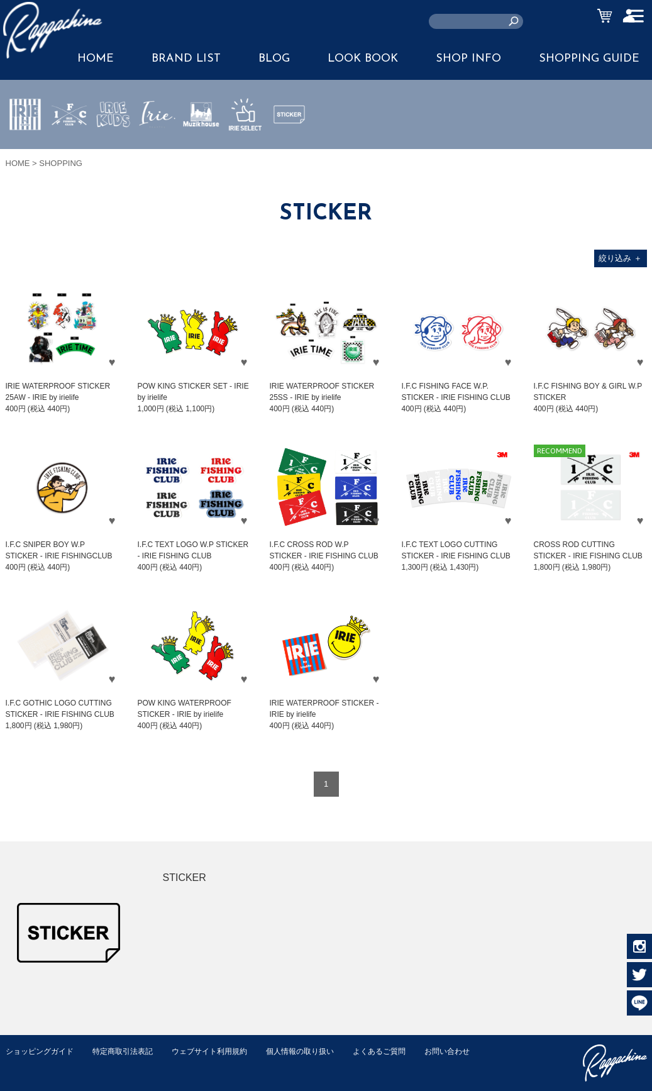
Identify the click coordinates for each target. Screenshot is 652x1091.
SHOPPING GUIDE (589, 59)
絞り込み (620, 258)
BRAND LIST (186, 59)
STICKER (289, 144)
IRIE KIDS (113, 151)
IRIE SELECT (245, 151)
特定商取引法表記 (130, 1051)
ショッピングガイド (42, 1051)
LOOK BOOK (363, 59)
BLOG (274, 59)
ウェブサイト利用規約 (223, 1051)
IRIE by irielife (25, 151)
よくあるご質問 (404, 1051)
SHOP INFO (468, 59)
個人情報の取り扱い (319, 1051)
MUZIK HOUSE (201, 151)
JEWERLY (157, 144)
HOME (18, 163)
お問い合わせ (30, 1064)
